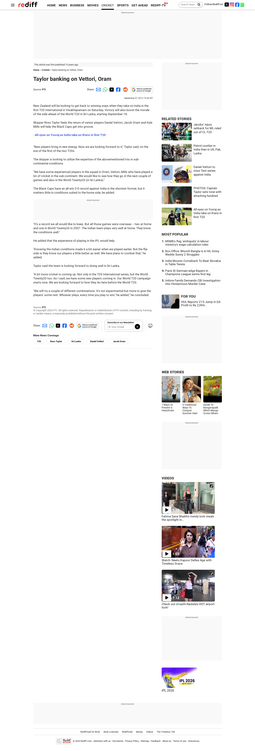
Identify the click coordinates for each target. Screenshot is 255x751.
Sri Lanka (76, 341)
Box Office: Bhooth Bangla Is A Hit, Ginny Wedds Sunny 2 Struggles (192, 253)
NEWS (63, 5)
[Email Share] (97, 89)
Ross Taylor (56, 341)
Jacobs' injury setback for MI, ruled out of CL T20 (207, 128)
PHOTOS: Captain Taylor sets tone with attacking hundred (207, 192)
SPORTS (123, 5)
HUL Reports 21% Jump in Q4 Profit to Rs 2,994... (200, 303)
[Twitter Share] (111, 89)
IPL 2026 (168, 690)
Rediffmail (127, 731)
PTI (44, 89)
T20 (39, 341)
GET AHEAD (140, 5)
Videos (149, 731)
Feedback (156, 741)
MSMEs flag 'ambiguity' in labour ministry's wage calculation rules (187, 243)
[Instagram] (232, 4)
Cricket (45, 70)
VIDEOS (168, 478)
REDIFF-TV (158, 5)
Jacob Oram (119, 341)
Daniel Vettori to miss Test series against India (205, 170)
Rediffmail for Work (90, 731)
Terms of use (179, 741)
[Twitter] (226, 4)
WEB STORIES (173, 372)
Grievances (193, 741)
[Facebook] (237, 4)
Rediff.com (86, 741)
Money (139, 731)
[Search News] (198, 5)
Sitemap (145, 741)
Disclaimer (117, 741)
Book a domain (111, 731)
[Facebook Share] (118, 89)
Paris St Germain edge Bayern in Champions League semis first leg (188, 272)
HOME (51, 5)
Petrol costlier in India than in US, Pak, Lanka (207, 149)
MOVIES (92, 5)
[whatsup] (242, 4)
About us (166, 741)
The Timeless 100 (166, 731)
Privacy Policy (132, 741)
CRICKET (107, 5)
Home (36, 70)
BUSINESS (77, 5)
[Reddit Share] (124, 89)
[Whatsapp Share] (104, 89)
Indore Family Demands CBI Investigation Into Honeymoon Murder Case (192, 282)
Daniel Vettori (97, 341)
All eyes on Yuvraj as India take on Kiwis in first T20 (70, 135)
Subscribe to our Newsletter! (120, 322)
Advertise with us (102, 741)
